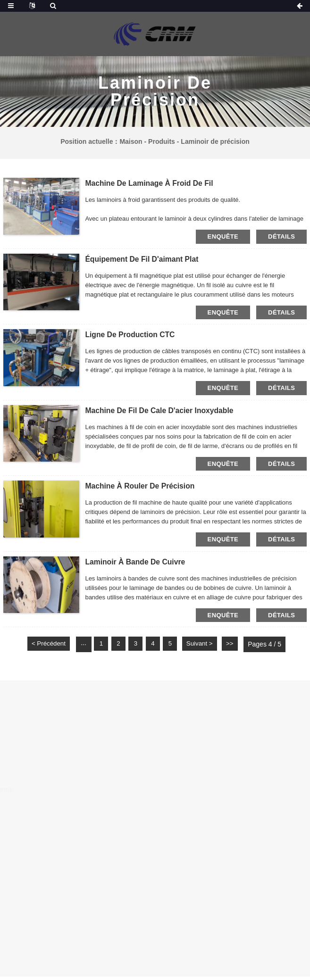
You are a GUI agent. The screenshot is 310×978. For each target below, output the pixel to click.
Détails (281, 236)
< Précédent (42, 645)
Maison (130, 141)
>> (238, 645)
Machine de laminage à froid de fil (150, 183)
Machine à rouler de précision (141, 487)
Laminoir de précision (215, 141)
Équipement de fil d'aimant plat (143, 259)
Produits (161, 141)
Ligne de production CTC (130, 335)
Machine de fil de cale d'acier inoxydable (160, 411)
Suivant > (206, 645)
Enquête (223, 236)
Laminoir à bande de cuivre (136, 563)
